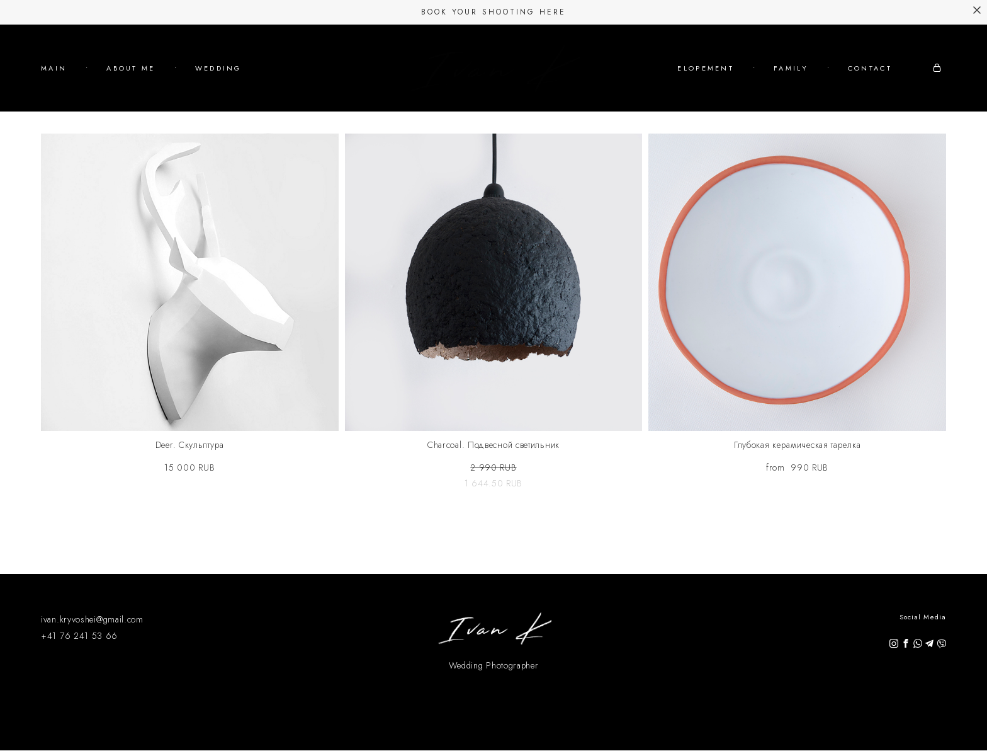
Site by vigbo (493, 721)
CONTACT (870, 93)
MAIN (54, 84)
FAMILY (854, 76)
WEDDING (218, 84)
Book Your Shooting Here (493, 12)
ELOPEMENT (768, 76)
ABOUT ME (130, 84)
